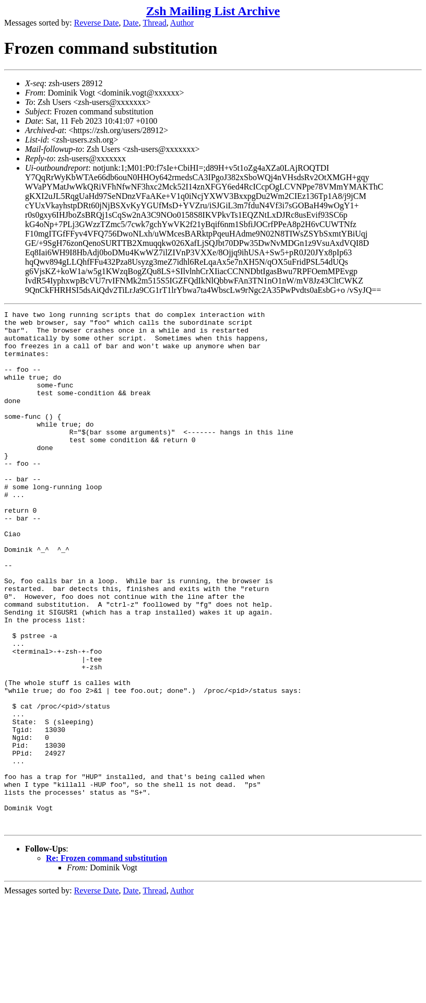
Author (182, 22)
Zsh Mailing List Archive (213, 11)
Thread (154, 22)
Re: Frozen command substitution (106, 961)
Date (131, 22)
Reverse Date (96, 22)
